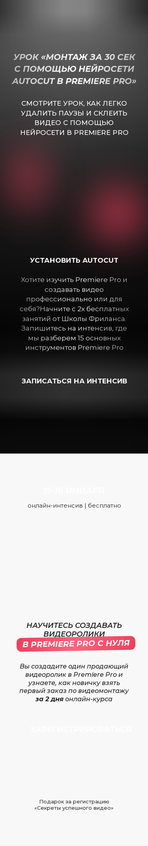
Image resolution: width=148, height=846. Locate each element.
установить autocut (74, 260)
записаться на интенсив (74, 381)
